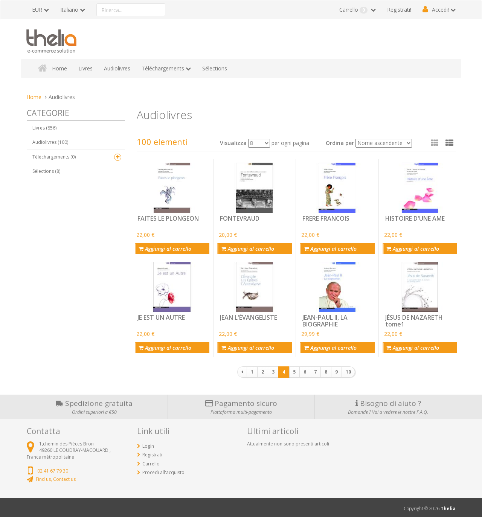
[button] (449, 142)
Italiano (69, 9)
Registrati (152, 452)
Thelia (448, 506)
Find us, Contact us (56, 476)
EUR (37, 9)
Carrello (354, 10)
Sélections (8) (46, 171)
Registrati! (399, 9)
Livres (85, 68)
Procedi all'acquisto (163, 470)
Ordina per (340, 142)
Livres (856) (44, 128)
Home (59, 68)
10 (348, 369)
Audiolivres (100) (50, 142)
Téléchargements (163, 68)
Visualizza (233, 142)
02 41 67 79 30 (52, 468)
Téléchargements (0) (54, 157)
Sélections (214, 68)
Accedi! (440, 9)
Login (148, 444)
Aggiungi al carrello (164, 248)
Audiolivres (117, 68)
